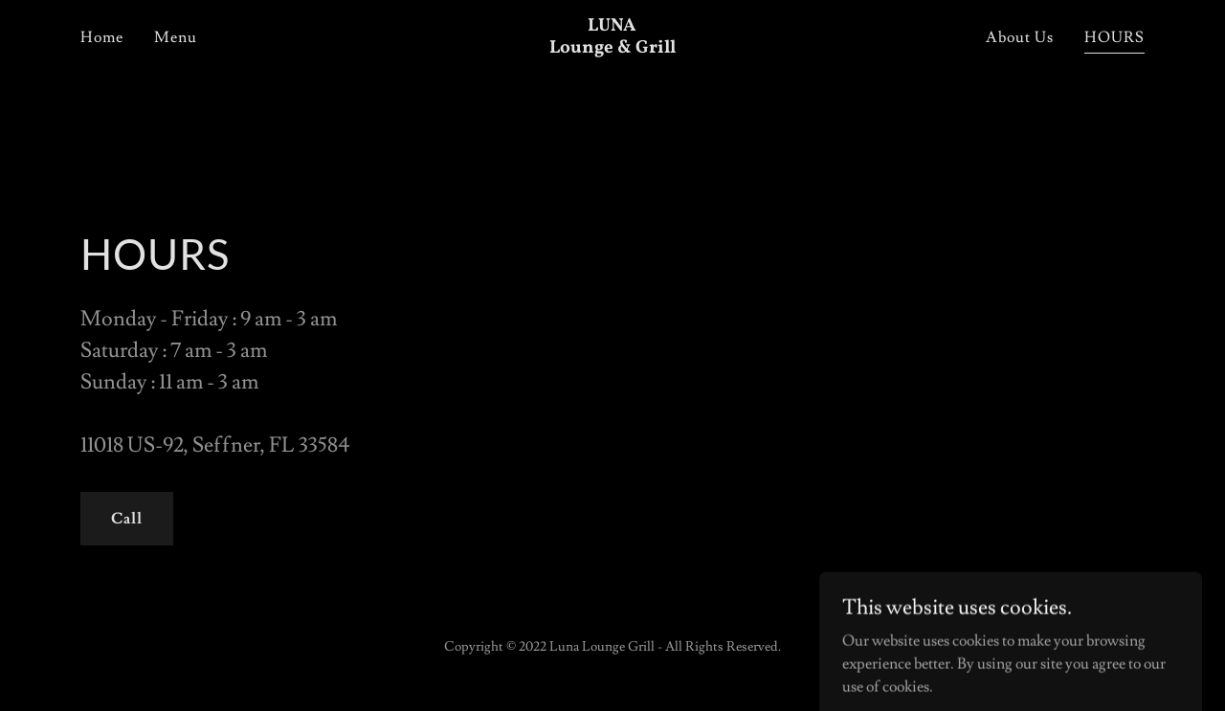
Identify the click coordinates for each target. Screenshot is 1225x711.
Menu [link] (175, 37)
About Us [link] (1020, 37)
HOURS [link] (1114, 37)
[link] (613, 47)
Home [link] (101, 37)
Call (127, 518)
